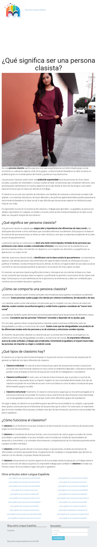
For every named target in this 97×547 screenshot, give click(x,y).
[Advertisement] (48, 37)
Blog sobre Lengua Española (35, 10)
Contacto (11, 530)
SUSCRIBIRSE (58, 538)
